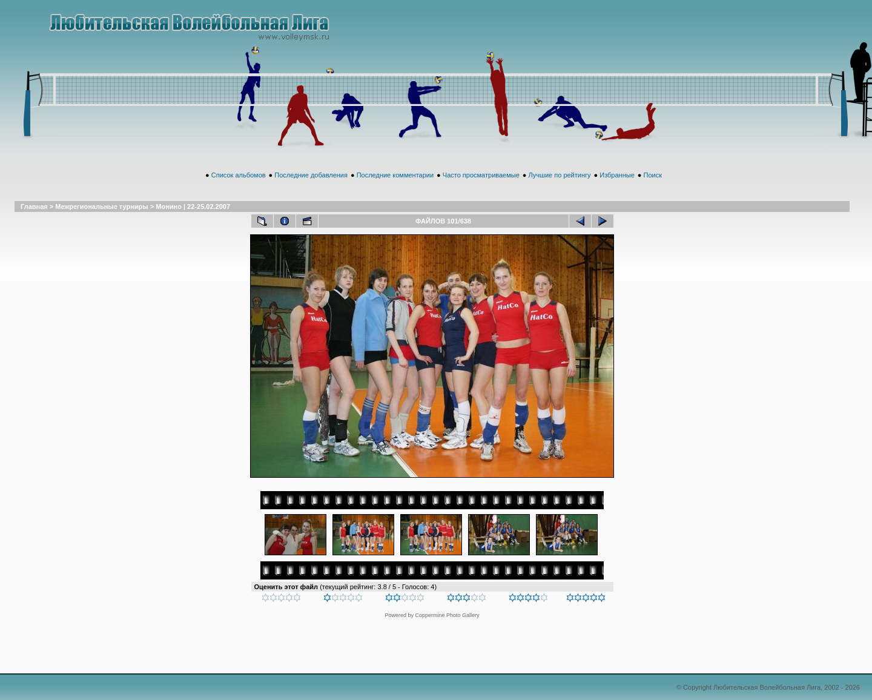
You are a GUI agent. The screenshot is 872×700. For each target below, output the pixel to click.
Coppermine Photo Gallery (447, 615)
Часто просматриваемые (481, 175)
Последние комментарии (395, 175)
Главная (34, 206)
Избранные (617, 175)
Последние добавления (311, 175)
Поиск (652, 175)
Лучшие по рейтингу (560, 175)
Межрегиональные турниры (101, 206)
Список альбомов (238, 175)
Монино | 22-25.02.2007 (193, 206)
